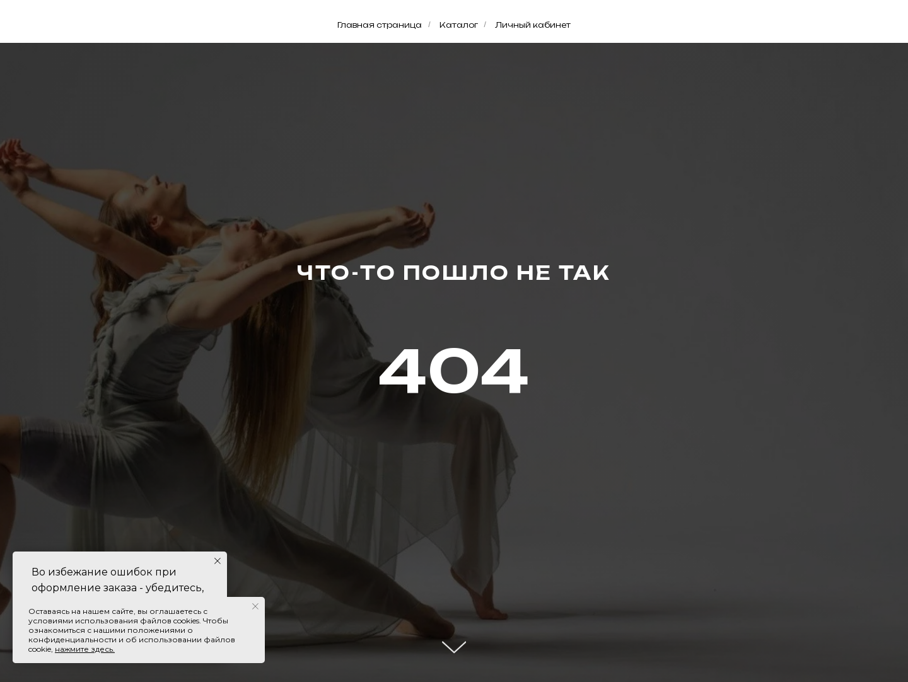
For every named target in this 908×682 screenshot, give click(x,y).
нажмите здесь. (85, 649)
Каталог (458, 25)
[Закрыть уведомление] (217, 561)
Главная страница (379, 25)
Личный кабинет (533, 25)
